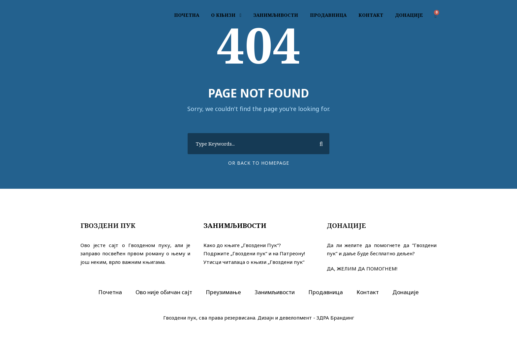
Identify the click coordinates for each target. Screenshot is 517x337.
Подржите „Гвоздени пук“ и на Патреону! (254, 253)
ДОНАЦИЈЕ (409, 15)
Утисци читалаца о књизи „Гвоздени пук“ (253, 262)
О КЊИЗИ (223, 15)
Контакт (367, 292)
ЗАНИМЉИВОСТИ (275, 15)
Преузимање (223, 292)
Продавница (325, 292)
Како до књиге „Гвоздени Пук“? (242, 245)
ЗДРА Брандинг (335, 317)
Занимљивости (234, 225)
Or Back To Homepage (258, 163)
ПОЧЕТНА (186, 15)
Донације (405, 292)
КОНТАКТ (370, 15)
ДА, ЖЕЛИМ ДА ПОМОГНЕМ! (362, 268)
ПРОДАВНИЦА (328, 15)
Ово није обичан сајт (164, 292)
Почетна (110, 292)
